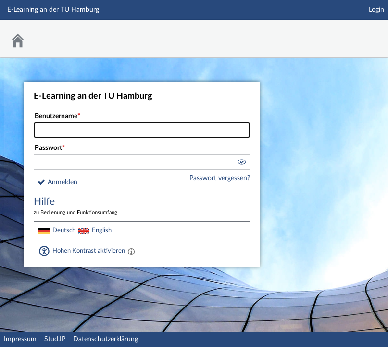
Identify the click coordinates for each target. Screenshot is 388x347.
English (102, 230)
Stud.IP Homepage (351, 32)
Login (376, 9)
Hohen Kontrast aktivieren (88, 251)
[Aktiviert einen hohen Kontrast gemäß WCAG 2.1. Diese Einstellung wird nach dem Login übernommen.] (131, 251)
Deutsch (63, 230)
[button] (241, 163)
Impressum (20, 339)
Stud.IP (54, 339)
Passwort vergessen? (219, 178)
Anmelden (62, 182)
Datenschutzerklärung (105, 339)
